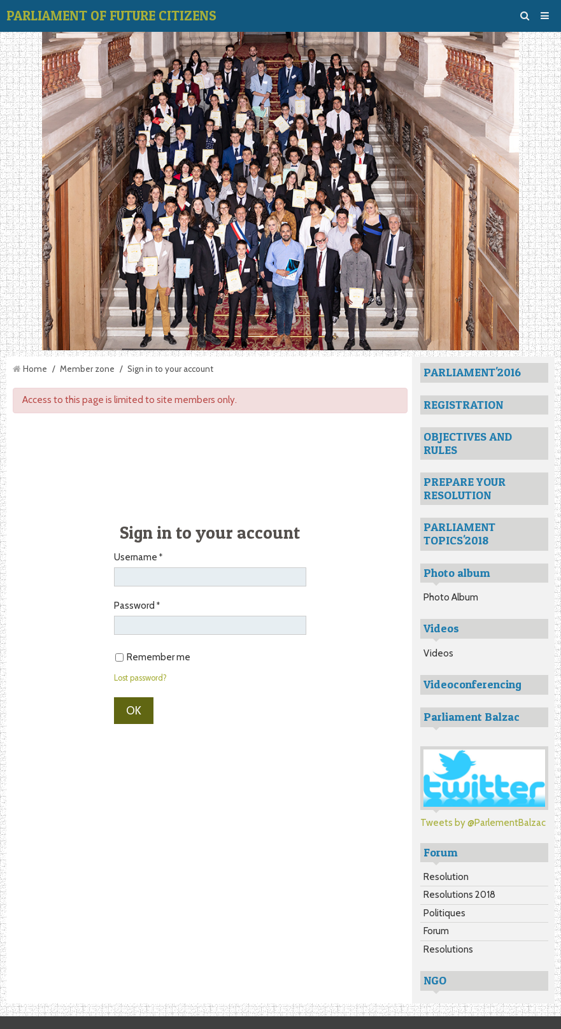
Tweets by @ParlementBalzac (483, 822)
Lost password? (140, 678)
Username (135, 557)
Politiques (444, 913)
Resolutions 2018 (459, 894)
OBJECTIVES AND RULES (467, 443)
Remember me (152, 657)
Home (35, 369)
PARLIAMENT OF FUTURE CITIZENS (111, 16)
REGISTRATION (463, 404)
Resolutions (448, 949)
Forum (436, 931)
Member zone (87, 369)
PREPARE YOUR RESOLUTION (464, 488)
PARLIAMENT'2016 (472, 372)
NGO (434, 980)
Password (134, 605)
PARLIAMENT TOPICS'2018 (459, 533)
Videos (438, 653)
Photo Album (450, 597)
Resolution (446, 877)
